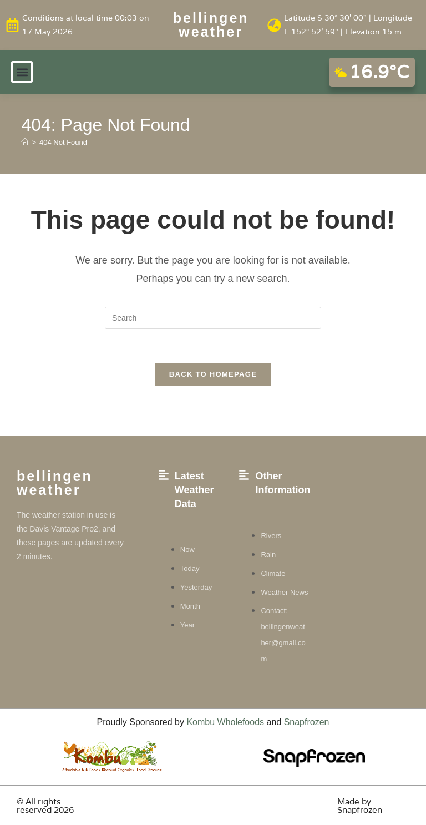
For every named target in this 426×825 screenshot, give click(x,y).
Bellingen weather (211, 24)
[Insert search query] (213, 318)
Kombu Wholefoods (225, 722)
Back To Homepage (213, 374)
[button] (22, 72)
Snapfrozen (306, 722)
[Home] (24, 142)
